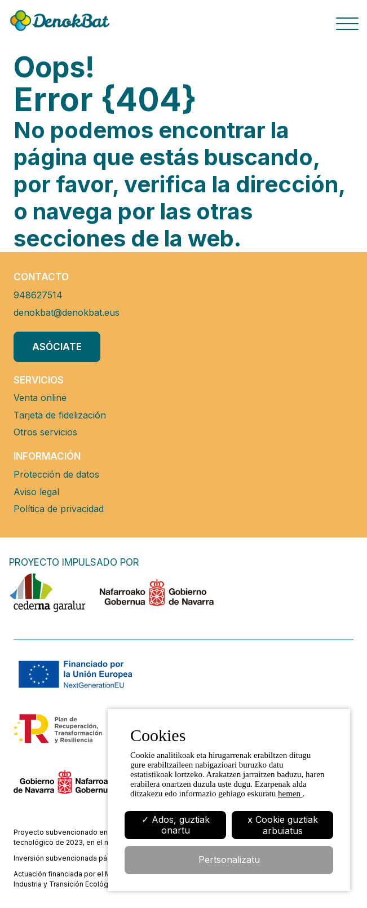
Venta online (40, 397)
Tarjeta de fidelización (60, 415)
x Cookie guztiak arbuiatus (282, 825)
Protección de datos (56, 474)
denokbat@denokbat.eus (67, 312)
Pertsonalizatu (229, 859)
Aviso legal (36, 491)
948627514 (38, 295)
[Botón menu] (347, 26)
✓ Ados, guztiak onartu (176, 825)
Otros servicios (45, 432)
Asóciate (57, 346)
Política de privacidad (59, 508)
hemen (290, 793)
